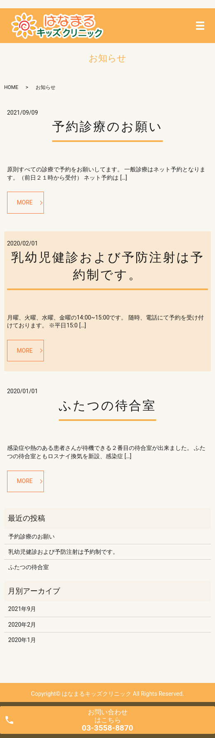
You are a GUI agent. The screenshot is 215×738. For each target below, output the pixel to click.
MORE (24, 202)
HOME (11, 87)
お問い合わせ (107, 720)
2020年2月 (22, 624)
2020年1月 (22, 640)
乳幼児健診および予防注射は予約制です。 (63, 551)
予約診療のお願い (107, 126)
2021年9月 (22, 609)
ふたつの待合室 (107, 405)
